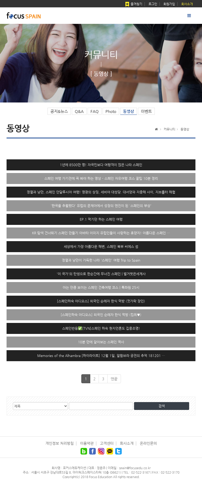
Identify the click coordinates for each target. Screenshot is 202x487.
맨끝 (114, 379)
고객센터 (107, 443)
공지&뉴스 (59, 111)
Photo (110, 111)
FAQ (95, 111)
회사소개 (187, 4)
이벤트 (146, 111)
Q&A (79, 111)
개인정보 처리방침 (59, 443)
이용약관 (87, 443)
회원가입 (169, 4)
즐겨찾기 (133, 4)
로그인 (152, 4)
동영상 (128, 111)
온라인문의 (148, 443)
